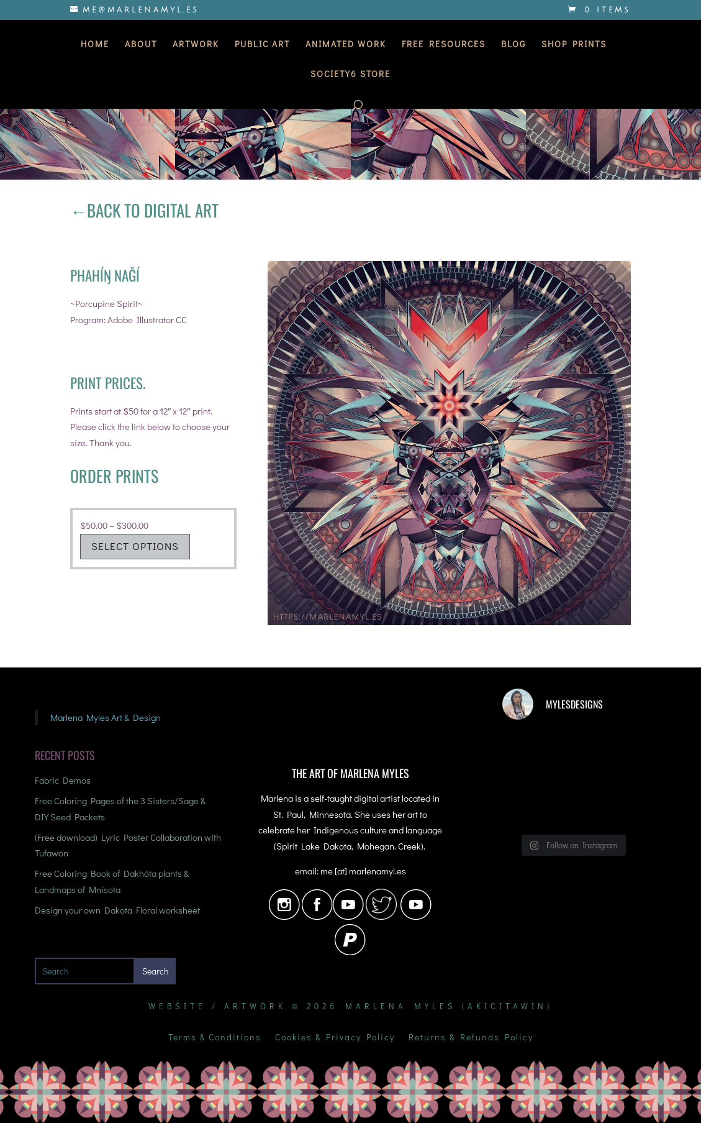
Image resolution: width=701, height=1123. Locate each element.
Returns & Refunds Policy (471, 1038)
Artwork (196, 45)
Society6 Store (350, 75)
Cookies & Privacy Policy (335, 1038)
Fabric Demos (63, 780)
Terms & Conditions (214, 1038)
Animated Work (345, 45)
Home (95, 45)
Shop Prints (574, 45)
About (141, 45)
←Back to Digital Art (144, 210)
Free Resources (444, 45)
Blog (513, 45)
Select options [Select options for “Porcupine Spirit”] (135, 546)
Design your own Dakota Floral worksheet (117, 910)
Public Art (262, 45)
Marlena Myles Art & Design (105, 717)
